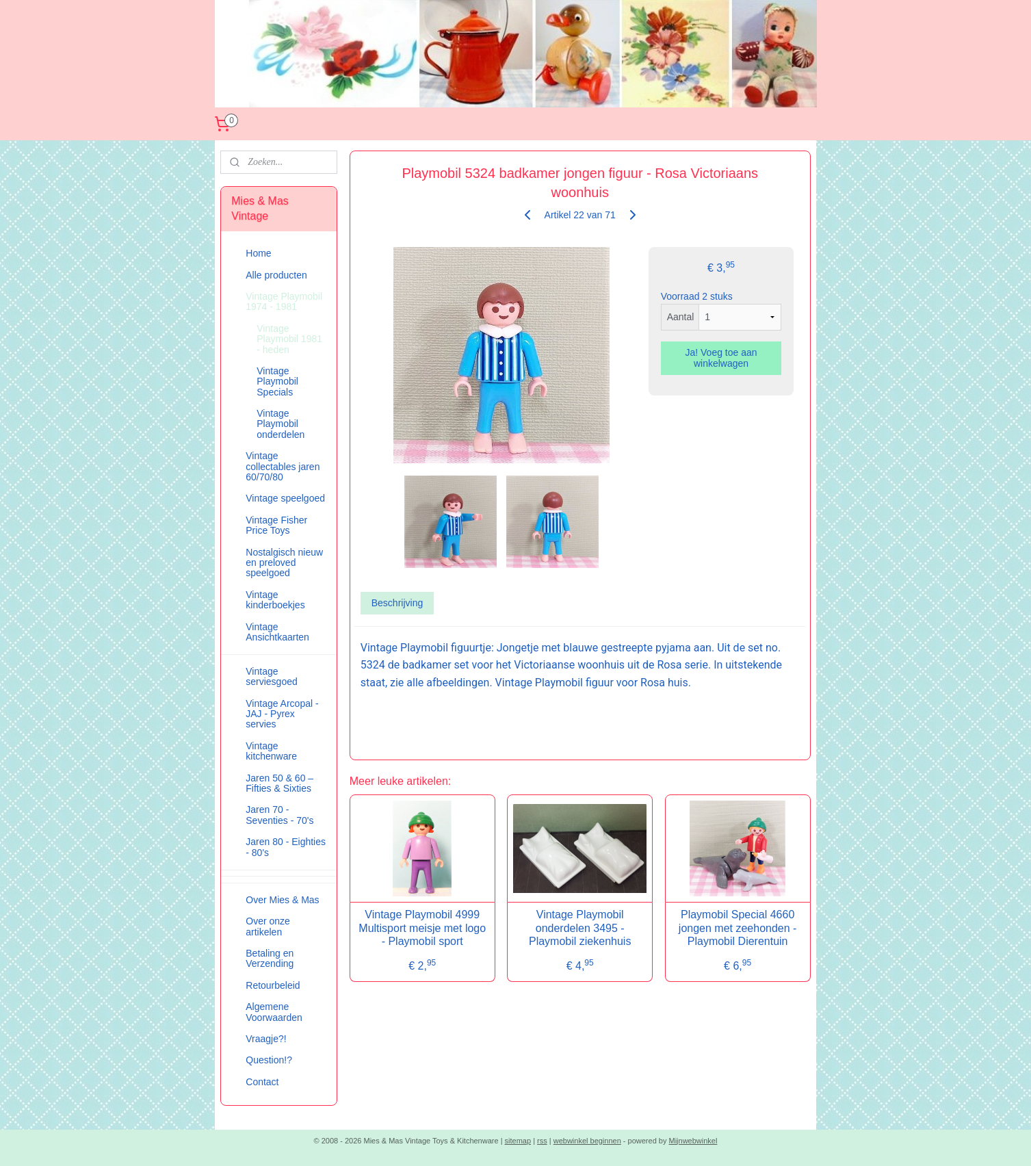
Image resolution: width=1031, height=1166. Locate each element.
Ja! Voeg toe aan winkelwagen (721, 358)
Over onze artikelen (268, 926)
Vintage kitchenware (271, 751)
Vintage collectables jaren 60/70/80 (282, 466)
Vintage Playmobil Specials (277, 381)
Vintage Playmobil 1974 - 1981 (284, 301)
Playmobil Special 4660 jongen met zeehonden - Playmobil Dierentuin (738, 927)
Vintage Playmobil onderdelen (280, 424)
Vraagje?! (266, 1038)
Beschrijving (397, 602)
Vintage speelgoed (285, 498)
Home (258, 253)
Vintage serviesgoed (272, 676)
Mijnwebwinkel (693, 1141)
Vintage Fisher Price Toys (276, 525)
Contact (262, 1081)
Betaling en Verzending (269, 958)
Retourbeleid (273, 985)
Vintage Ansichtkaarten (277, 632)
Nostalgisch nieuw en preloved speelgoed (284, 563)
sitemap (518, 1141)
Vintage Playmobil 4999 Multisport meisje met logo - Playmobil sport (422, 927)
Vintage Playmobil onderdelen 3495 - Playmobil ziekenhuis (580, 927)
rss (542, 1141)
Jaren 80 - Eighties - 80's (286, 846)
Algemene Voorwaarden (274, 1011)
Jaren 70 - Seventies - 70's (279, 814)
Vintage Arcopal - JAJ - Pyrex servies (282, 714)
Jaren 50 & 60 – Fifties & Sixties (279, 783)
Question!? (269, 1059)
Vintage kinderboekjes (275, 599)
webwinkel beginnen (587, 1141)
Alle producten (276, 275)
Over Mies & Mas (282, 899)
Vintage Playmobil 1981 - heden (289, 339)
